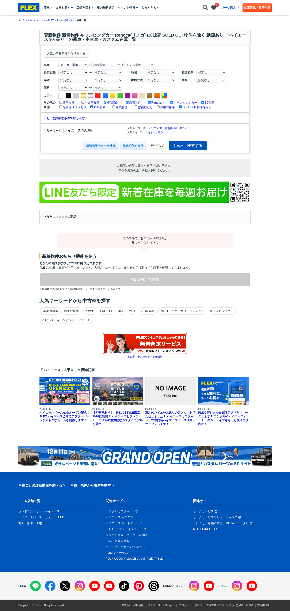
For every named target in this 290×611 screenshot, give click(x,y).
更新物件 (113, 102)
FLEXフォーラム (117, 552)
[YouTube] (94, 586)
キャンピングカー (185, 102)
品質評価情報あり (74, 107)
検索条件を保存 (133, 145)
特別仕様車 (171, 128)
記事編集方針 (263, 605)
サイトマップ (152, 605)
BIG (120, 311)
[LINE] (35, 586)
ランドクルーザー (30, 511)
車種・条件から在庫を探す (90, 485)
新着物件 (135, 102)
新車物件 (69, 102)
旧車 (30, 523)
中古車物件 (92, 102)
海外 (21, 523)
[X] (65, 586)
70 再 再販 (148, 311)
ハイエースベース (30, 517)
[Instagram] (80, 586)
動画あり (100, 107)
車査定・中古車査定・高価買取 (145, 356)
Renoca (156, 102)
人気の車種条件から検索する (66, 53)
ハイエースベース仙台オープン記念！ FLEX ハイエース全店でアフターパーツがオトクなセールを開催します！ (64, 416)
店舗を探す (83, 7)
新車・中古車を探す (57, 7)
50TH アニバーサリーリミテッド (182, 311)
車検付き (122, 107)
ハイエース (52, 511)
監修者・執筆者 (245, 605)
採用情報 (138, 605)
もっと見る (148, 7)
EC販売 (209, 102)
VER (132, 311)
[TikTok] (124, 586)
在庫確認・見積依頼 (257, 7)
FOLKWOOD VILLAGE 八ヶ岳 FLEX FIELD (134, 558)
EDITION (106, 311)
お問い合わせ (170, 605)
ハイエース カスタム (119, 517)
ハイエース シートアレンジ (124, 523)
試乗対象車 (167, 107)
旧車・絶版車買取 (117, 541)
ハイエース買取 (136, 535)
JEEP (60, 517)
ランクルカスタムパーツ (122, 511)
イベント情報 (126, 7)
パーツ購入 (230, 7)
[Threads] (153, 586)
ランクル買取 (114, 535)
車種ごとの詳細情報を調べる (40, 485)
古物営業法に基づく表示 (220, 605)
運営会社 (127, 605)
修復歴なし (145, 107)
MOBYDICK (155, 128)
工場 (39, 523)
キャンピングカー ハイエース (125, 546)
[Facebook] (50, 586)
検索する (187, 146)
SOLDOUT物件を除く (196, 107)
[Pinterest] (139, 586)
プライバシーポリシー (192, 605)
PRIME (184, 128)
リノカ (49, 517)
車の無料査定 (106, 7)
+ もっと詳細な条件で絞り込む (64, 118)
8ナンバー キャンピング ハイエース (66, 320)
